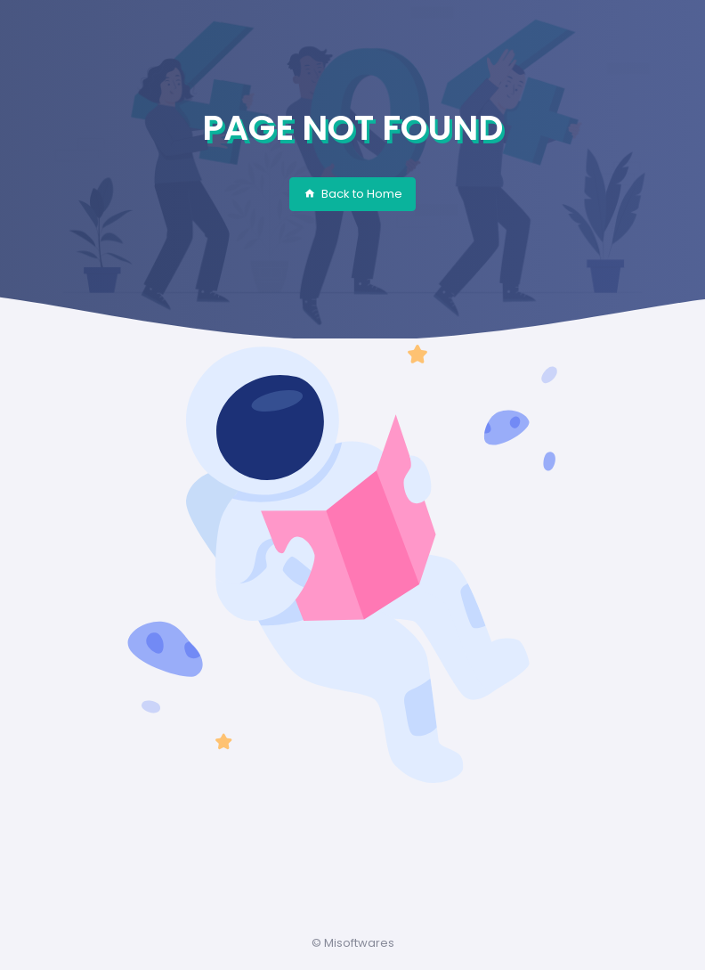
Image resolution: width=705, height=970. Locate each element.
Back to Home (353, 193)
